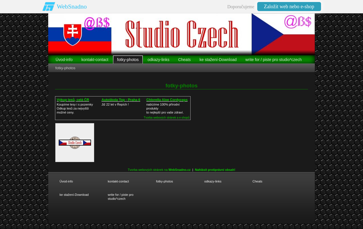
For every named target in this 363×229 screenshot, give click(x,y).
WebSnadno (72, 6)
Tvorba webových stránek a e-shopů (166, 117)
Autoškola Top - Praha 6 (121, 100)
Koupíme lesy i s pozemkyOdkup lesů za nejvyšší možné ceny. (75, 108)
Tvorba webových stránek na (159, 169)
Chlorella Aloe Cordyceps (167, 100)
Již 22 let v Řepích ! (115, 104)
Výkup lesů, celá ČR (73, 100)
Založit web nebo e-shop (289, 6)
